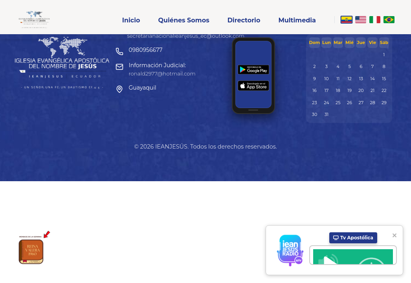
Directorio (244, 20)
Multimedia (297, 20)
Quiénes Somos (183, 20)
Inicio (131, 20)
